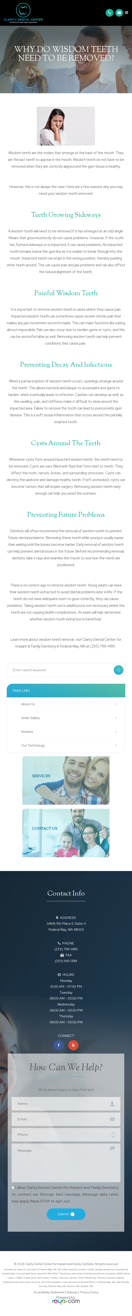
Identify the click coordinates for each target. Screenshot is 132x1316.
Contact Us (44, 828)
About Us (28, 704)
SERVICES (41, 776)
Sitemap (72, 1293)
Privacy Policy (89, 1293)
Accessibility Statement (49, 1293)
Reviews (27, 732)
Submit (63, 1215)
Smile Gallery (30, 718)
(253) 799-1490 (66, 949)
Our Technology (33, 745)
